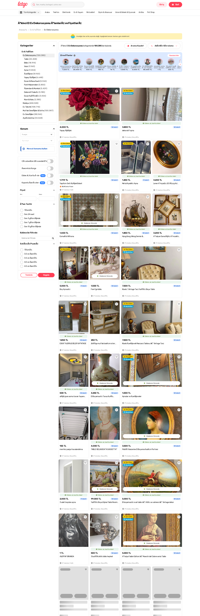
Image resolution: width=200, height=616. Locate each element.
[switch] (50, 161)
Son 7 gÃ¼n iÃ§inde (32, 222)
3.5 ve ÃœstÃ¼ (30, 258)
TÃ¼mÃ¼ (28, 210)
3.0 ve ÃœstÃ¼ (30, 254)
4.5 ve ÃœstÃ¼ (30, 266)
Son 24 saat (29, 214)
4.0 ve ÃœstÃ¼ (30, 262)
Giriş (161, 4)
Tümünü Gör (174, 55)
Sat (175, 4)
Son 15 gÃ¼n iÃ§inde (32, 226)
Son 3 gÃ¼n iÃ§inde (32, 218)
